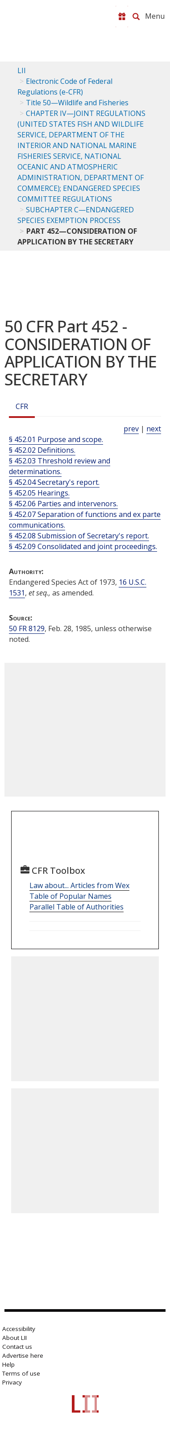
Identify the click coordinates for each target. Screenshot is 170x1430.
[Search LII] (136, 16)
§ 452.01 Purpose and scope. (56, 439)
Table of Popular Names (70, 896)
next (153, 429)
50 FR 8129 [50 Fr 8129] (27, 628)
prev (131, 429)
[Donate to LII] (122, 16)
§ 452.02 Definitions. (42, 450)
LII (21, 70)
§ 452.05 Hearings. (39, 493)
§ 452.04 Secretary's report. (54, 482)
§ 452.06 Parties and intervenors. (63, 503)
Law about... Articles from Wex (79, 885)
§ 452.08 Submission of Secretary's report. (79, 536)
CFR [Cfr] (22, 406)
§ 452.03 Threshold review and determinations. (59, 466)
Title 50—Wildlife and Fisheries (77, 102)
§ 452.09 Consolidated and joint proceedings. (83, 546)
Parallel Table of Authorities (76, 907)
